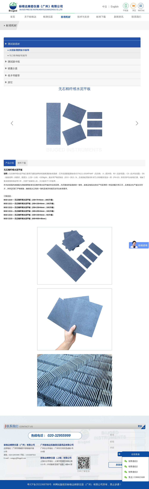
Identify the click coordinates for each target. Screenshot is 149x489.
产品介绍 (9, 163)
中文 (104, 6)
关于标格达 (30, 17)
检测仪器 (48, 17)
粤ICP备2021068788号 (39, 484)
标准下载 (101, 17)
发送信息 (120, 465)
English (114, 6)
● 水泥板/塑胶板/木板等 (18, 50)
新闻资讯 (118, 17)
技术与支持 (83, 17)
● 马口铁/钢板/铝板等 (17, 55)
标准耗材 (65, 17)
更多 (140, 426)
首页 (12, 17)
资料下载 (22, 163)
